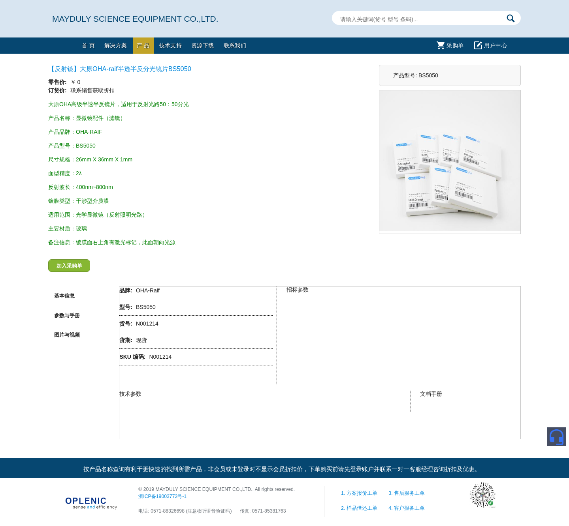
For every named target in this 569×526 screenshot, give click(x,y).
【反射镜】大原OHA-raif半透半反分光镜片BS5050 (119, 68)
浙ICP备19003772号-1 (162, 496)
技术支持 (170, 45)
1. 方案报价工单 (360, 493)
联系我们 (235, 45)
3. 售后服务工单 (406, 493)
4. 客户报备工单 (406, 508)
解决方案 (115, 45)
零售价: (58, 82)
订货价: (58, 90)
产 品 (143, 45)
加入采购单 (69, 266)
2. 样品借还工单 (360, 508)
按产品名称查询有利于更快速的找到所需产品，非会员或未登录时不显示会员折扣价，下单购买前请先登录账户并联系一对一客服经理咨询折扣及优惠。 (281, 469)
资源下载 (202, 45)
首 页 (88, 45)
